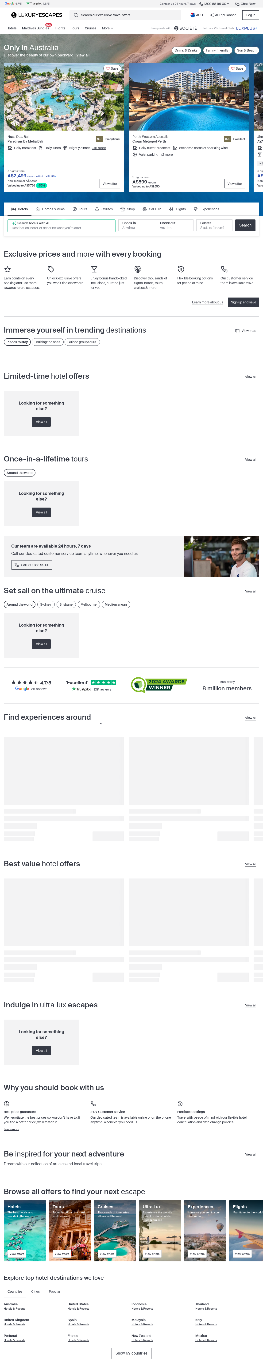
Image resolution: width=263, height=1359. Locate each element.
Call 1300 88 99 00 (31, 565)
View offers (17, 1254)
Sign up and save (243, 302)
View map (245, 330)
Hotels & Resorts (14, 1309)
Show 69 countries (131, 1353)
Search (245, 225)
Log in (250, 15)
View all (82, 55)
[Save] (112, 68)
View (110, 183)
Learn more (11, 1129)
